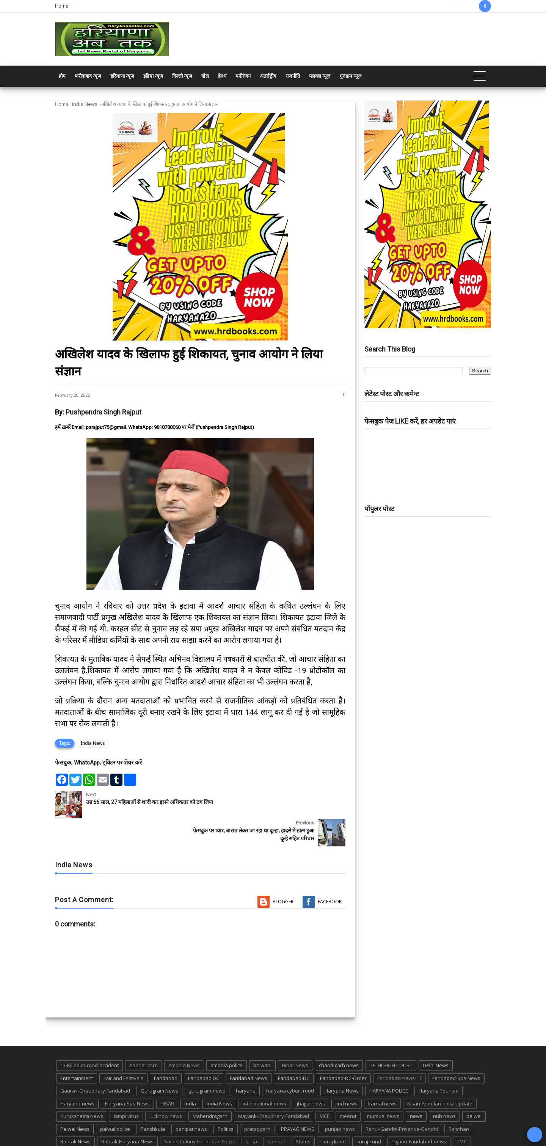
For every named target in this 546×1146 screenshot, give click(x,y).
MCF (324, 1088)
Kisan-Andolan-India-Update (439, 1075)
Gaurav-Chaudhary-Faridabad (95, 1062)
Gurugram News (159, 1062)
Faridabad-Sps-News (456, 1049)
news (416, 1088)
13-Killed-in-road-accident (89, 1036)
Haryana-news (77, 1075)
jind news (347, 1075)
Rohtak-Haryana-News (127, 1113)
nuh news (444, 1088)
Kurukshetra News (81, 1088)
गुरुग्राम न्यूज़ (351, 76)
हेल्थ (222, 76)
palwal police (115, 1100)
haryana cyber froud (290, 1062)
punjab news (340, 1100)
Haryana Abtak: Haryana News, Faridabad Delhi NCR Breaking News (127, 1139)
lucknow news (165, 1088)
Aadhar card (143, 1036)
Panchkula (153, 1100)
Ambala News (184, 1036)
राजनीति (293, 76)
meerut (348, 1088)
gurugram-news (207, 1062)
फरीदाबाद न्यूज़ (88, 76)
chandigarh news (339, 1036)
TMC (462, 1113)
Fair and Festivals (123, 1049)
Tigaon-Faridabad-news (419, 1113)
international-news (264, 1075)
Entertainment (76, 1049)
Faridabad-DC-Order (343, 1049)
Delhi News (436, 1036)
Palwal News (74, 1100)
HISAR (167, 1075)
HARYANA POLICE (388, 1062)
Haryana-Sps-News (127, 1075)
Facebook (330, 873)
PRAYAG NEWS (297, 1100)
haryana (246, 1062)
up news (70, 1126)
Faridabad (165, 1049)
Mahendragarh (210, 1088)
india (190, 1075)
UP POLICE (102, 1126)
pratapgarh (257, 1100)
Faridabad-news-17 (399, 1049)
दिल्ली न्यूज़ (182, 76)
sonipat (276, 1113)
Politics (226, 1100)
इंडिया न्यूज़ (153, 76)
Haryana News (342, 1062)
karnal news (382, 1075)
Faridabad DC (203, 1049)
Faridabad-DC (293, 1049)
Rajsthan (459, 1100)
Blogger (283, 873)
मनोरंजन (243, 76)
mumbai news (383, 1088)
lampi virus (126, 1088)
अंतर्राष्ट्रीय (268, 76)
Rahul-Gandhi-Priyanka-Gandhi (402, 1100)
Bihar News (295, 1036)
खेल (205, 76)
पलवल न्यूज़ (320, 76)
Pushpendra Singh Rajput (103, 412)
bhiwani (262, 1036)
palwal (474, 1088)
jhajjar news (311, 1075)
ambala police (226, 1036)
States (303, 1113)
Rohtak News (75, 1113)
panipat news (191, 1100)
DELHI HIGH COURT (390, 1036)
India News (84, 103)
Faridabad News (248, 1049)
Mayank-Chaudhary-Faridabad (273, 1088)
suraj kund (333, 1113)
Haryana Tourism (438, 1062)
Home (61, 6)
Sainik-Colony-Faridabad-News (199, 1113)
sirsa (251, 1113)
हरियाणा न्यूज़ (122, 76)
